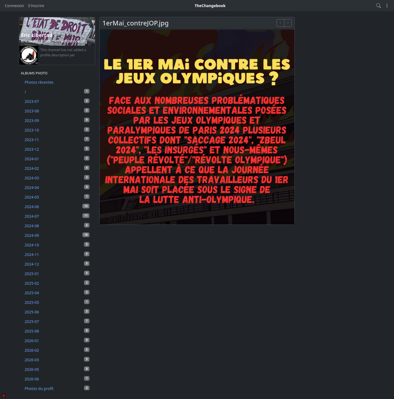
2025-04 (57, 292)
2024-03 (57, 177)
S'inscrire (36, 5)
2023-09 (57, 120)
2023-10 (57, 130)
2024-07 (57, 216)
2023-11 (57, 139)
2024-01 (57, 158)
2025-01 (57, 273)
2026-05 (57, 369)
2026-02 (57, 350)
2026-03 (57, 359)
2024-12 (57, 264)
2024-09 (57, 235)
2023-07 (57, 101)
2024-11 (57, 254)
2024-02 (57, 168)
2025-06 (57, 311)
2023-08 (57, 110)
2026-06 (57, 378)
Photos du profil (57, 388)
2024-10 (57, 244)
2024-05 (57, 197)
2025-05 (57, 302)
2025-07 (57, 321)
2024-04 (57, 187)
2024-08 (57, 225)
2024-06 (57, 206)
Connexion (14, 5)
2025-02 (57, 283)
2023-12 (57, 149)
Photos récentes (39, 82)
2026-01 (57, 340)
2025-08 (57, 331)
